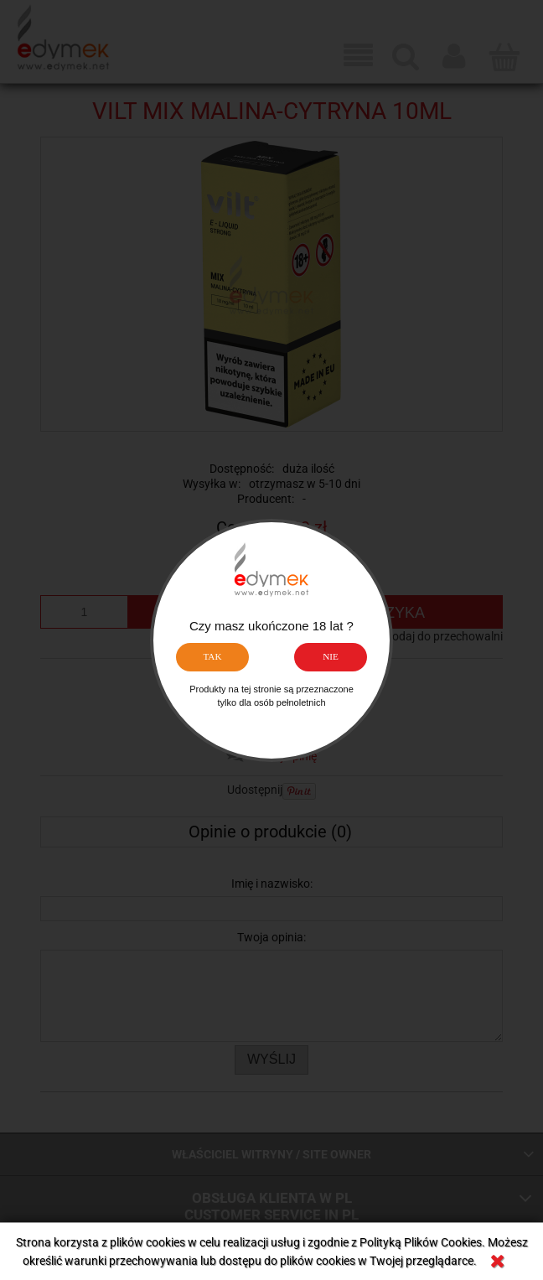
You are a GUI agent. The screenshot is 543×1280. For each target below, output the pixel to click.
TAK (212, 656)
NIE (331, 656)
